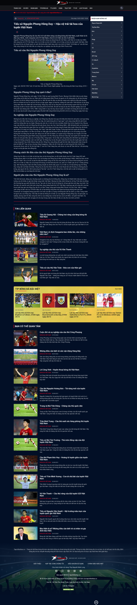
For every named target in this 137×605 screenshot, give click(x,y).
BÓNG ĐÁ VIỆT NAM (33, 18)
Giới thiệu (37, 564)
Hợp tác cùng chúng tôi (54, 564)
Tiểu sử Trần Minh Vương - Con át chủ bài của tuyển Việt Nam (64, 477)
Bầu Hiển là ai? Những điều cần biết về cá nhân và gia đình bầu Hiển (63, 529)
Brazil (94, 52)
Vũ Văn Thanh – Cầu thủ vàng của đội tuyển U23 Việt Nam (62, 494)
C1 (93, 43)
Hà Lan (94, 84)
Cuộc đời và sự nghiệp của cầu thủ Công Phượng (61, 332)
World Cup (95, 97)
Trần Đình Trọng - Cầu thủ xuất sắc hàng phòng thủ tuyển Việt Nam (64, 422)
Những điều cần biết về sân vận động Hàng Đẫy (60, 351)
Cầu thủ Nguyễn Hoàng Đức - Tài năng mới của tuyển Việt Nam (62, 389)
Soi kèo (25, 8)
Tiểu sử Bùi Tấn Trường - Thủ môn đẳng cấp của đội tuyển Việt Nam (62, 441)
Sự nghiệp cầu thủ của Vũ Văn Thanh (55, 249)
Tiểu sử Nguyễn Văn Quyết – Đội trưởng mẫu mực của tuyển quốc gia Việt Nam (63, 512)
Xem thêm (118, 289)
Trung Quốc (95, 72)
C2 (93, 48)
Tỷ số (75, 8)
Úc (93, 64)
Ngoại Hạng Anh (97, 23)
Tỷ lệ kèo (53, 8)
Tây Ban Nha (95, 27)
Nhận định (34, 8)
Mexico (94, 76)
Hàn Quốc (95, 89)
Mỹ (93, 80)
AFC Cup (94, 56)
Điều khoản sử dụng (76, 564)
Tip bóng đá (44, 8)
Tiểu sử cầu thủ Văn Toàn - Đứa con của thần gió (61, 268)
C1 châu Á (95, 60)
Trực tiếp (68, 8)
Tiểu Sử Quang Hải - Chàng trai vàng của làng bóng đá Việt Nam (63, 216)
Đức (93, 31)
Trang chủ (17, 8)
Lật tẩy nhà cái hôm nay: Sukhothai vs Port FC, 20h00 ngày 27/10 (80, 315)
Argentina (95, 68)
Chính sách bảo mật (95, 564)
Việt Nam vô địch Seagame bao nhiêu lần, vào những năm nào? (62, 233)
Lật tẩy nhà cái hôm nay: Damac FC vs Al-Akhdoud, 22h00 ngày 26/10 (109, 315)
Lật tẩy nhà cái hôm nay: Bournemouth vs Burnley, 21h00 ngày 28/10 (54, 315)
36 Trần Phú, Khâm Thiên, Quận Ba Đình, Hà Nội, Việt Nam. (71, 582)
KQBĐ (60, 8)
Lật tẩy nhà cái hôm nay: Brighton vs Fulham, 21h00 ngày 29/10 (27, 315)
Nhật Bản (94, 93)
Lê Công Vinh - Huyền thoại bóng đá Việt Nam (59, 370)
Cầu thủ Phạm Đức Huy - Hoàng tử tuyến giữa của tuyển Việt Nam (64, 458)
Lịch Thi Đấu (83, 8)
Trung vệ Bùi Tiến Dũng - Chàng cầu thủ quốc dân (61, 406)
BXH (91, 8)
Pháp (93, 39)
